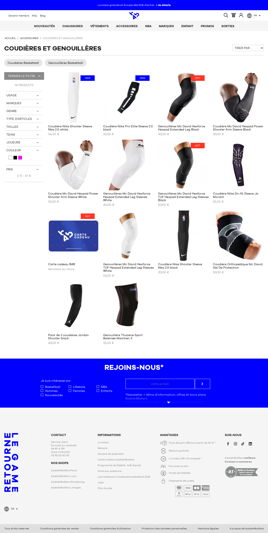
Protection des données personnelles (164, 528)
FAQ (34, 15)
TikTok (243, 443)
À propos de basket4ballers (247, 528)
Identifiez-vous (241, 15)
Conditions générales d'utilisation (110, 528)
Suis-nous (233, 435)
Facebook (228, 443)
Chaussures (72, 26)
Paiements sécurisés (189, 488)
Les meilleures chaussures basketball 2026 (124, 476)
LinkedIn (250, 443)
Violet (20, 158)
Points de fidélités (180, 473)
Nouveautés (44, 26)
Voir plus (167, 398)
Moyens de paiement (111, 453)
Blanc (10, 158)
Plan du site (105, 488)
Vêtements (99, 26)
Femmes (77, 391)
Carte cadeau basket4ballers (116, 459)
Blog (43, 15)
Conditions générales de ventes (59, 528)
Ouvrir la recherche (226, 15)
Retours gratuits (179, 450)
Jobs (101, 482)
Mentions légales (208, 528)
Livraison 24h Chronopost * (185, 458)
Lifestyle (77, 387)
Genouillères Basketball (65, 63)
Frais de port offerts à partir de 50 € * (192, 442)
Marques (166, 26)
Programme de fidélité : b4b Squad (119, 465)
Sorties (227, 26)
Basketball (50, 387)
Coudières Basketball (23, 63)
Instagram (235, 443)
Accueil (10, 38)
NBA (148, 26)
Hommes (49, 391)
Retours (102, 448)
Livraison (103, 442)
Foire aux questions (110, 471)
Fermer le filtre (21, 76)
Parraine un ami (178, 466)
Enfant (187, 26)
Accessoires (127, 26)
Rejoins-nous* (134, 367)
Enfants (104, 391)
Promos (207, 26)
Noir (15, 158)
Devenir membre (18, 15)
